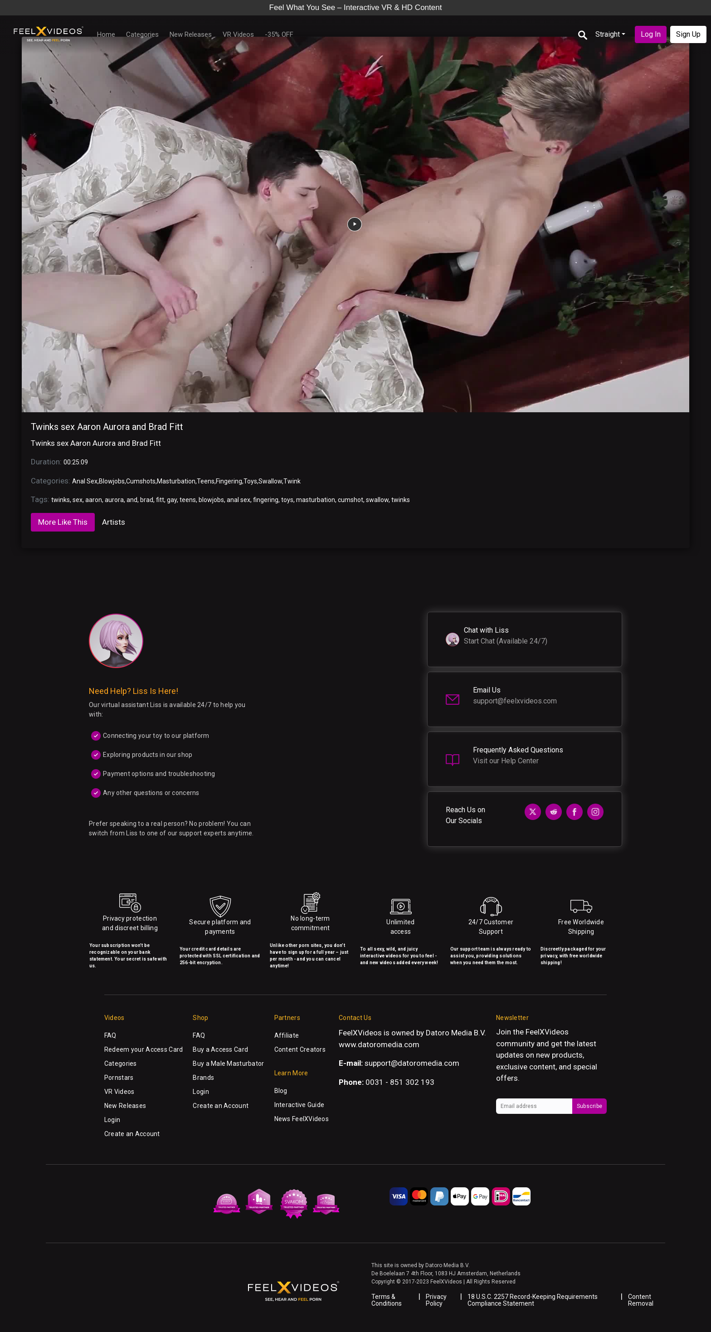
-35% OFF (279, 34)
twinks (60, 499)
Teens (205, 481)
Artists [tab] (113, 522)
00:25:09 (75, 462)
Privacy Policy (436, 1300)
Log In (651, 34)
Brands (203, 1077)
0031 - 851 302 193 (399, 1082)
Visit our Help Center (506, 760)
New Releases (191, 34)
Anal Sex (84, 481)
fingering (265, 499)
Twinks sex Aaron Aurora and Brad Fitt (107, 426)
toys (287, 499)
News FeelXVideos (301, 1118)
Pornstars (119, 1077)
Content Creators (300, 1049)
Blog (280, 1090)
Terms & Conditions (386, 1300)
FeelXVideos (547, 1031)
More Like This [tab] (63, 522)
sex (78, 499)
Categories (142, 34)
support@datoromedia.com (412, 1063)
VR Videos (238, 34)
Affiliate (286, 1035)
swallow (377, 499)
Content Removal (640, 1300)
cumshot (350, 499)
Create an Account (132, 1133)
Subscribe (589, 1106)
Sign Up (688, 34)
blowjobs (211, 499)
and (132, 499)
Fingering (229, 481)
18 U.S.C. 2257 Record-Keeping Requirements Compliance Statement (533, 1300)
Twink (292, 481)
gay (172, 499)
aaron (93, 499)
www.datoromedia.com (379, 1044)
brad (146, 499)
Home (106, 34)
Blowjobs (112, 481)
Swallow (270, 481)
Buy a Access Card (220, 1049)
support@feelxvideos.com (515, 701)
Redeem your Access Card (143, 1049)
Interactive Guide (299, 1104)
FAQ (110, 1035)
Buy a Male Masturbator (228, 1063)
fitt (160, 499)
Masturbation (176, 481)
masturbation (315, 499)
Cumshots (141, 481)
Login (112, 1119)
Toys (250, 481)
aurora (114, 499)
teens (188, 499)
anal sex (238, 499)
